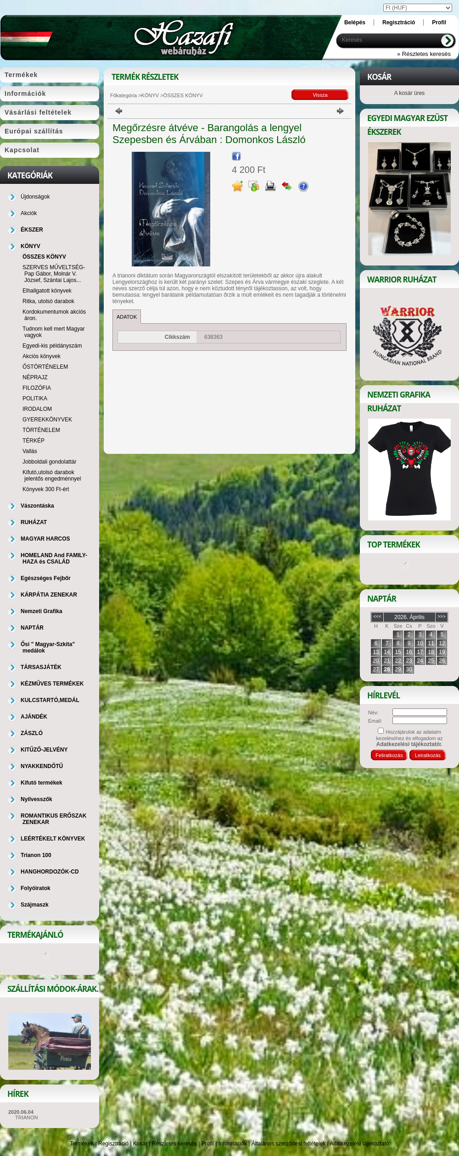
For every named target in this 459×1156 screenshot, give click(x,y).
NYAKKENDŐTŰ (42, 766)
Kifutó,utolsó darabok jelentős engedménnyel (51, 475)
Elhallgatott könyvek (47, 291)
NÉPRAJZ (35, 377)
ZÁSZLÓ (32, 733)
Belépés (354, 22)
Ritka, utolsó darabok (48, 301)
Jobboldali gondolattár (49, 462)
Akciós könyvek (41, 356)
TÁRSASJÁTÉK (41, 667)
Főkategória (123, 95)
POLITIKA (34, 398)
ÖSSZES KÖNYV (44, 257)
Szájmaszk (35, 905)
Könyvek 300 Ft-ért (45, 489)
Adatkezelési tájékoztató (359, 1143)
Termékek (82, 1143)
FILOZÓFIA (36, 388)
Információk (232, 1143)
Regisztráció (113, 1143)
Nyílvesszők (36, 799)
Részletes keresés (174, 1143)
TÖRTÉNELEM (41, 430)
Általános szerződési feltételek (288, 1143)
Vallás (29, 451)
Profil (208, 1143)
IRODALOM (37, 409)
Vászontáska (37, 506)
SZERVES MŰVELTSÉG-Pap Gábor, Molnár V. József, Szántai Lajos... (53, 273)
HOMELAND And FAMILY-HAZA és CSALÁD (54, 558)
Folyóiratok (35, 888)
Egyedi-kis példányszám (52, 346)
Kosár (140, 1143)
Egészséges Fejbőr (46, 578)
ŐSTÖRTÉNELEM (45, 367)
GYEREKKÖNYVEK (47, 419)
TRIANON (26, 1117)
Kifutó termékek (41, 783)
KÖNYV (150, 95)
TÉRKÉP (33, 440)
